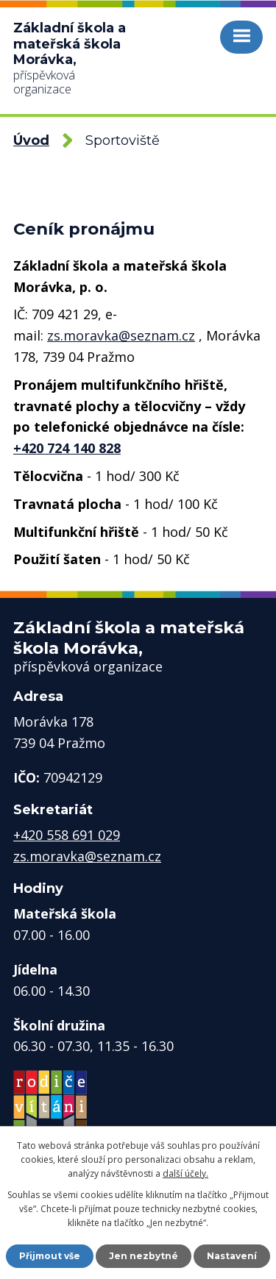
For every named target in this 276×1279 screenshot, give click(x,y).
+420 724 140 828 (67, 448)
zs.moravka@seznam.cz (121, 335)
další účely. (185, 1173)
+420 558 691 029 (66, 835)
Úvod (31, 140)
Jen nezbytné (143, 1255)
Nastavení (232, 1255)
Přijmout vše (49, 1255)
